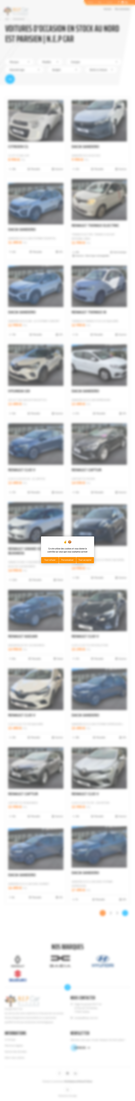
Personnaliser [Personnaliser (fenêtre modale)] (67, 560)
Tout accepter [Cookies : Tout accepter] (85, 560)
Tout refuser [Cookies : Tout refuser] (50, 560)
